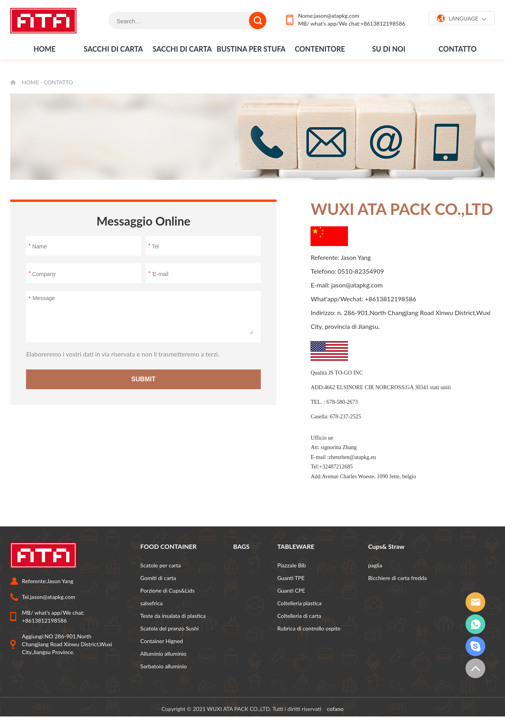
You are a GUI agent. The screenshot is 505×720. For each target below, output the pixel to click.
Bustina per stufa (251, 49)
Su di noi (389, 49)
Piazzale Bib (291, 565)
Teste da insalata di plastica (173, 615)
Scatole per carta (160, 565)
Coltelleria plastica (299, 603)
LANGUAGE (461, 18)
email (475, 602)
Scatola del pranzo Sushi (169, 628)
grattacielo (475, 646)
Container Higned (161, 641)
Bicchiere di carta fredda (397, 578)
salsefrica (151, 603)
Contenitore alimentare (320, 52)
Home (45, 49)
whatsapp (475, 624)
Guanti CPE (291, 590)
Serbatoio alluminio (163, 666)
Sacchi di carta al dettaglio (182, 52)
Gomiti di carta (158, 578)
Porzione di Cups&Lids (167, 590)
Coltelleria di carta (299, 615)
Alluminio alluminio (163, 653)
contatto (457, 49)
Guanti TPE (291, 578)
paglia (375, 565)
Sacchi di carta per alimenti (113, 52)
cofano (335, 708)
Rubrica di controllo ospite (308, 628)
